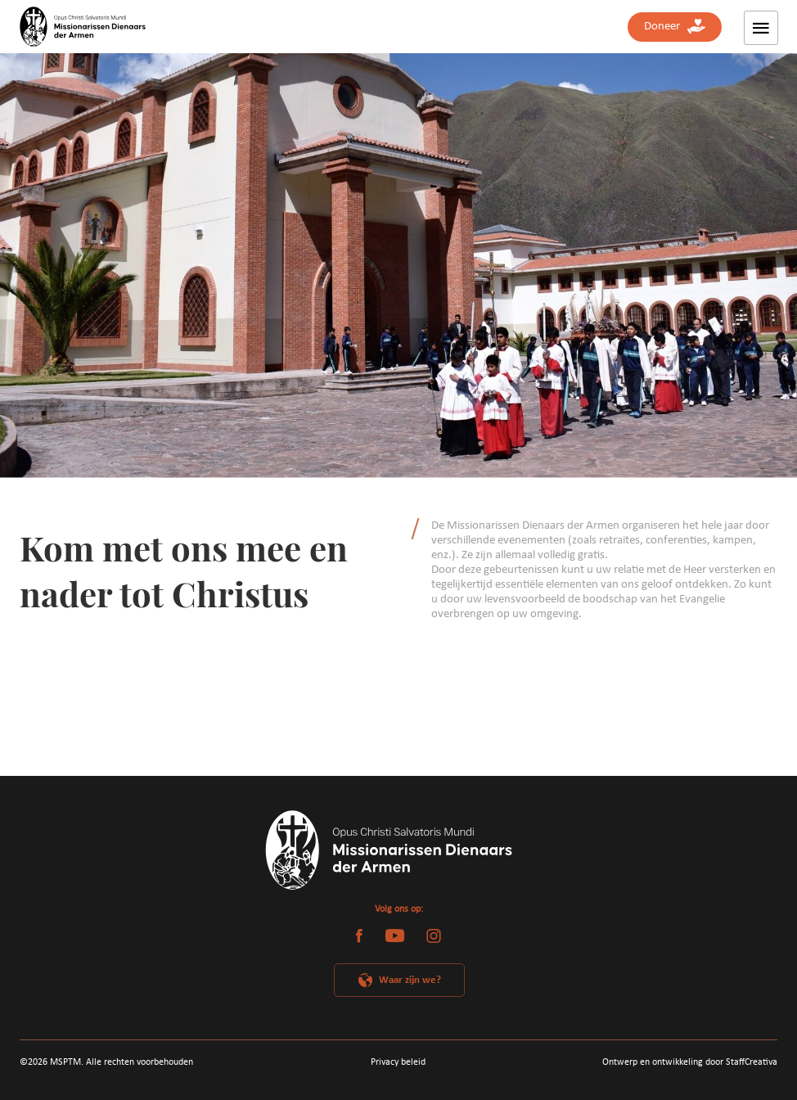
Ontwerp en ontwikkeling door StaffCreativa (689, 1062)
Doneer (674, 26)
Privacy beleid (398, 1062)
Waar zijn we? (410, 980)
